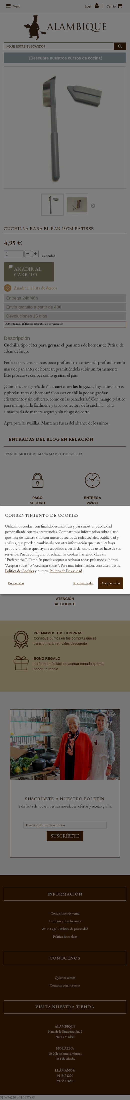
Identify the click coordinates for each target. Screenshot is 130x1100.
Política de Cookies (19, 571)
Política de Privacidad (65, 571)
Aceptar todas (110, 583)
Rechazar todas (83, 583)
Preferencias (16, 583)
